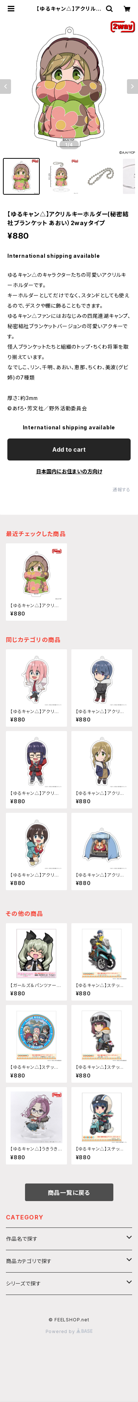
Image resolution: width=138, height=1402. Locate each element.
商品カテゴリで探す (29, 1261)
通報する (122, 489)
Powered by (69, 1331)
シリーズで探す (23, 1283)
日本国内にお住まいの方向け (69, 471)
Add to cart (69, 449)
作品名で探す (22, 1239)
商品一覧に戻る (69, 1192)
